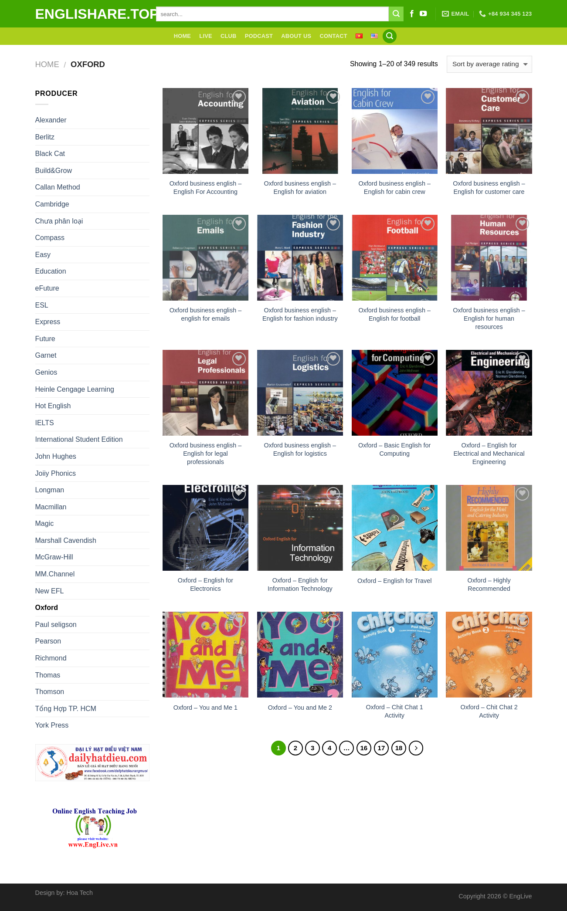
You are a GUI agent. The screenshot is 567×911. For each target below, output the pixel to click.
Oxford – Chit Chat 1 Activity (394, 711)
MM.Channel (55, 574)
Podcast (259, 36)
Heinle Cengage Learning (74, 389)
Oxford (46, 607)
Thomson (50, 691)
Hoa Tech (80, 892)
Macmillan (51, 507)
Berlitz (44, 137)
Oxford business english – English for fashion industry (300, 314)
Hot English (53, 406)
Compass (50, 237)
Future (45, 338)
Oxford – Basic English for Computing (394, 449)
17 (381, 748)
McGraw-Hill (54, 557)
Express (48, 321)
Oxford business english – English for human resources (489, 318)
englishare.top (89, 14)
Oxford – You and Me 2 (300, 707)
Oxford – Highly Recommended (488, 584)
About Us (296, 36)
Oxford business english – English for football (394, 314)
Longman (50, 490)
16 (364, 748)
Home (182, 36)
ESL (41, 305)
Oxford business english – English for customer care (489, 187)
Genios (46, 372)
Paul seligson (56, 624)
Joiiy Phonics (55, 473)
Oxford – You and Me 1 (205, 707)
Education (50, 271)
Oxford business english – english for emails (206, 314)
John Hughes (55, 456)
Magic (44, 523)
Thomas (48, 675)
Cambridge (52, 204)
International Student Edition (79, 439)
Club (229, 36)
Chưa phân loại (59, 221)
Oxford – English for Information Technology (300, 584)
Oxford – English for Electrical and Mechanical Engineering (488, 453)
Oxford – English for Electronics (205, 584)
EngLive (520, 896)
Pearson (48, 641)
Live (205, 36)
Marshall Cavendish (66, 540)
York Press (52, 725)
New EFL (49, 591)
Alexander (51, 120)
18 (399, 748)
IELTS (44, 423)
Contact (333, 36)
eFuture (47, 288)
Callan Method (57, 187)
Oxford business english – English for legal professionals (206, 453)
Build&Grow (53, 170)
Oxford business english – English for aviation (300, 187)
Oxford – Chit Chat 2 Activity (488, 711)
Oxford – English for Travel (394, 580)
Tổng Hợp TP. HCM (65, 708)
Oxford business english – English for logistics (300, 449)
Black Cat (50, 153)
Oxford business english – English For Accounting (206, 187)
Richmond (51, 658)
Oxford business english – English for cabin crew (394, 187)
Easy (43, 254)
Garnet (46, 355)
